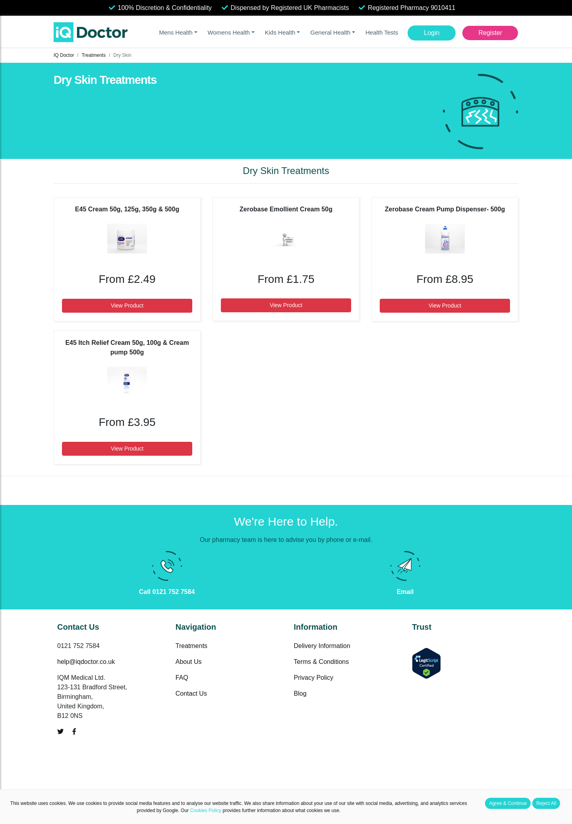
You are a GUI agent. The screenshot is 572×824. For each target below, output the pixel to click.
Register (490, 32)
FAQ (182, 677)
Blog (300, 693)
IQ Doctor (64, 55)
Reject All (546, 803)
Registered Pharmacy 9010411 (412, 7)
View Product (127, 305)
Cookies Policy (205, 810)
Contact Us (191, 693)
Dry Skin (122, 55)
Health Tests (381, 32)
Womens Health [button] (229, 32)
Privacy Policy (314, 677)
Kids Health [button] (280, 32)
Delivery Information (322, 645)
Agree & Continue (508, 803)
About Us (189, 661)
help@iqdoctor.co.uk (86, 661)
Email (405, 591)
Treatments (94, 55)
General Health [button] (330, 32)
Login (431, 32)
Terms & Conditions (321, 661)
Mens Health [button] (175, 32)
